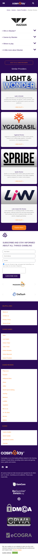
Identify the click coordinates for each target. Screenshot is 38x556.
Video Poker (6, 346)
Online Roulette (7, 350)
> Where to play (8, 44)
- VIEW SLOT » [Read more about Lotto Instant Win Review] (19, 220)
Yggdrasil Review (19, 135)
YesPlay (5, 393)
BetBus (5, 420)
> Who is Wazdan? (9, 31)
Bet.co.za (5, 408)
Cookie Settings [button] (6, 552)
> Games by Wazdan (9, 37)
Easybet (5, 374)
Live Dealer (6, 339)
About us (5, 312)
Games (14, 10)
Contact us (6, 316)
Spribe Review (19, 172)
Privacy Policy (7, 319)
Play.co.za (6, 371)
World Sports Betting (8, 390)
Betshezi (5, 397)
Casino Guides (7, 432)
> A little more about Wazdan (12, 50)
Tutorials (5, 443)
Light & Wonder (19, 96)
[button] (19, 30)
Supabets (5, 405)
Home (8, 10)
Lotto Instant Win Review (19, 209)
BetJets (5, 416)
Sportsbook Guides (8, 439)
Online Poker (6, 343)
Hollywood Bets (7, 378)
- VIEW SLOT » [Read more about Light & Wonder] (19, 107)
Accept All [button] (15, 552)
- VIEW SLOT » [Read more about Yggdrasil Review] (19, 144)
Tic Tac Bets (6, 412)
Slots (4, 335)
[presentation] (14, 270)
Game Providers (21, 10)
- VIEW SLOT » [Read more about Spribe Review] (19, 181)
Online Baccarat (7, 354)
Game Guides (7, 436)
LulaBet (5, 401)
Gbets (4, 382)
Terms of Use (6, 323)
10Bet (4, 386)
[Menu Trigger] (3, 3)
